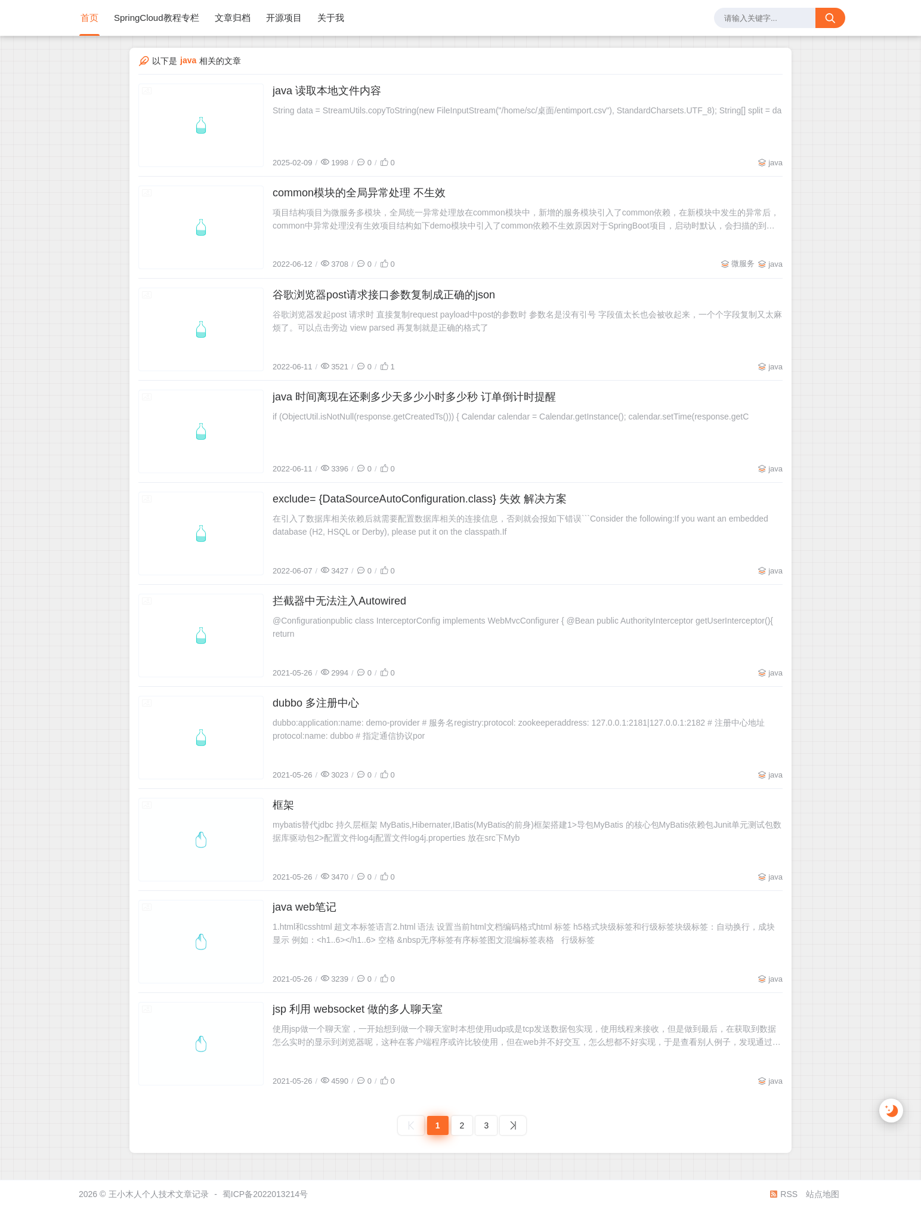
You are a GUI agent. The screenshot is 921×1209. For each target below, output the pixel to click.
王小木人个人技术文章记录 (159, 1194)
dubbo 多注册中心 (316, 703)
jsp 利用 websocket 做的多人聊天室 (358, 1009)
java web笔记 (304, 907)
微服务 (743, 263)
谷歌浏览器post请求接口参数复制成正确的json (384, 295)
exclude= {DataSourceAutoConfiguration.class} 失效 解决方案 (420, 499)
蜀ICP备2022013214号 (265, 1194)
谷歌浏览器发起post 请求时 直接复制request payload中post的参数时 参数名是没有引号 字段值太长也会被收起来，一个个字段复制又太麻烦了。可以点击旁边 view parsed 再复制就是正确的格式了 (527, 321)
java (775, 162)
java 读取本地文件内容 (327, 91)
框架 (283, 805)
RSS (783, 1194)
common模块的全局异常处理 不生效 (359, 193)
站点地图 (822, 1194)
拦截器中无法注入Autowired (339, 601)
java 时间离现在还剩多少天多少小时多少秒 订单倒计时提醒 (414, 397)
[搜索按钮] (830, 18)
